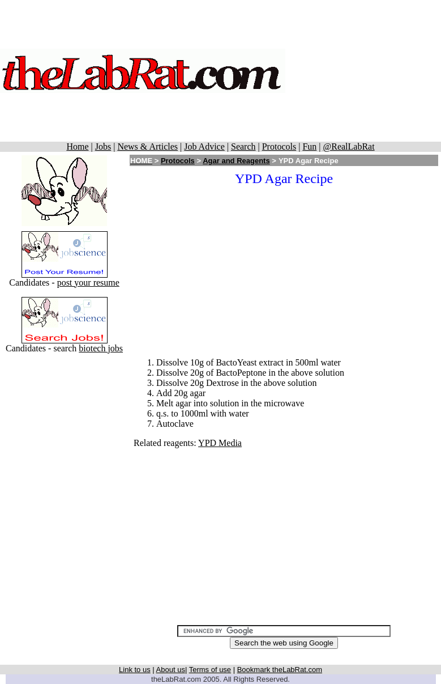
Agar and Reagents (236, 160)
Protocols (279, 146)
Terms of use (210, 669)
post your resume (88, 282)
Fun (309, 146)
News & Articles (147, 146)
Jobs (103, 146)
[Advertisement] (363, 71)
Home (77, 146)
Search (243, 146)
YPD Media (220, 443)
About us (170, 669)
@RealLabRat (348, 146)
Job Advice (204, 146)
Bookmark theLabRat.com (279, 669)
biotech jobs (101, 348)
